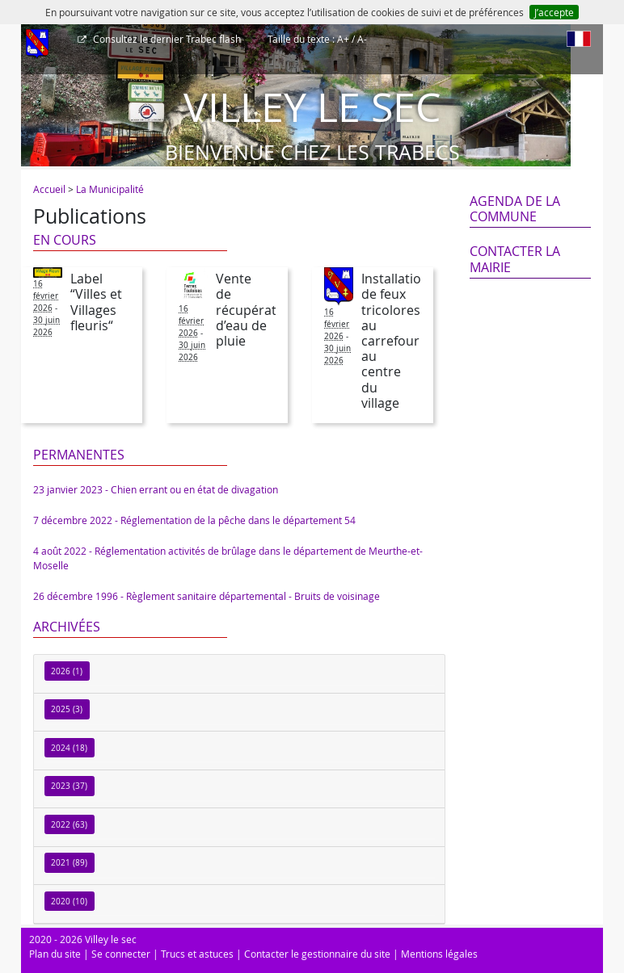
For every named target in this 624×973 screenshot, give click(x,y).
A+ (343, 38)
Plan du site (55, 953)
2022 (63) (69, 825)
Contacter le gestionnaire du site (317, 953)
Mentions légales (439, 953)
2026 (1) (66, 671)
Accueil (49, 188)
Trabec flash (166, 38)
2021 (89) (69, 863)
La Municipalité (110, 188)
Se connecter (120, 953)
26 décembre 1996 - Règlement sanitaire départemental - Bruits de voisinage (206, 595)
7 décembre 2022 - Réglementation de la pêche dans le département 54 (194, 520)
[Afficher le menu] (37, 44)
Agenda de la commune (515, 208)
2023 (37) (69, 786)
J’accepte (554, 12)
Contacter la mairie (515, 258)
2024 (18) (69, 748)
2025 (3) (66, 709)
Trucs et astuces (197, 953)
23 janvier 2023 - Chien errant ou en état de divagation (155, 489)
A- (362, 38)
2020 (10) (69, 901)
